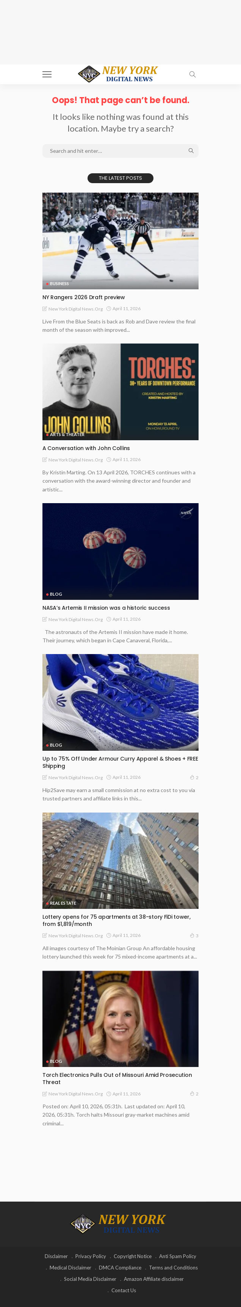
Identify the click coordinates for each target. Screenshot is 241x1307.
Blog (56, 594)
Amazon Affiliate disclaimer (154, 1279)
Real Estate (63, 903)
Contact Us (123, 1290)
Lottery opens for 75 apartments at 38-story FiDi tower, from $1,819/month (116, 920)
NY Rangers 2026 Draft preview (83, 297)
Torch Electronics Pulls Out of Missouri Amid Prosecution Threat (117, 1078)
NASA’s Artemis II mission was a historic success (106, 608)
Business (59, 283)
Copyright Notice (133, 1256)
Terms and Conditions (173, 1268)
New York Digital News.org (76, 309)
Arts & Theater (67, 434)
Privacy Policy (90, 1256)
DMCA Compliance (120, 1268)
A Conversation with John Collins (86, 448)
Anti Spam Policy (177, 1256)
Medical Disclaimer (70, 1268)
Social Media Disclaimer (90, 1279)
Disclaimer (56, 1256)
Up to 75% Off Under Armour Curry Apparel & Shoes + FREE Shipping (120, 762)
